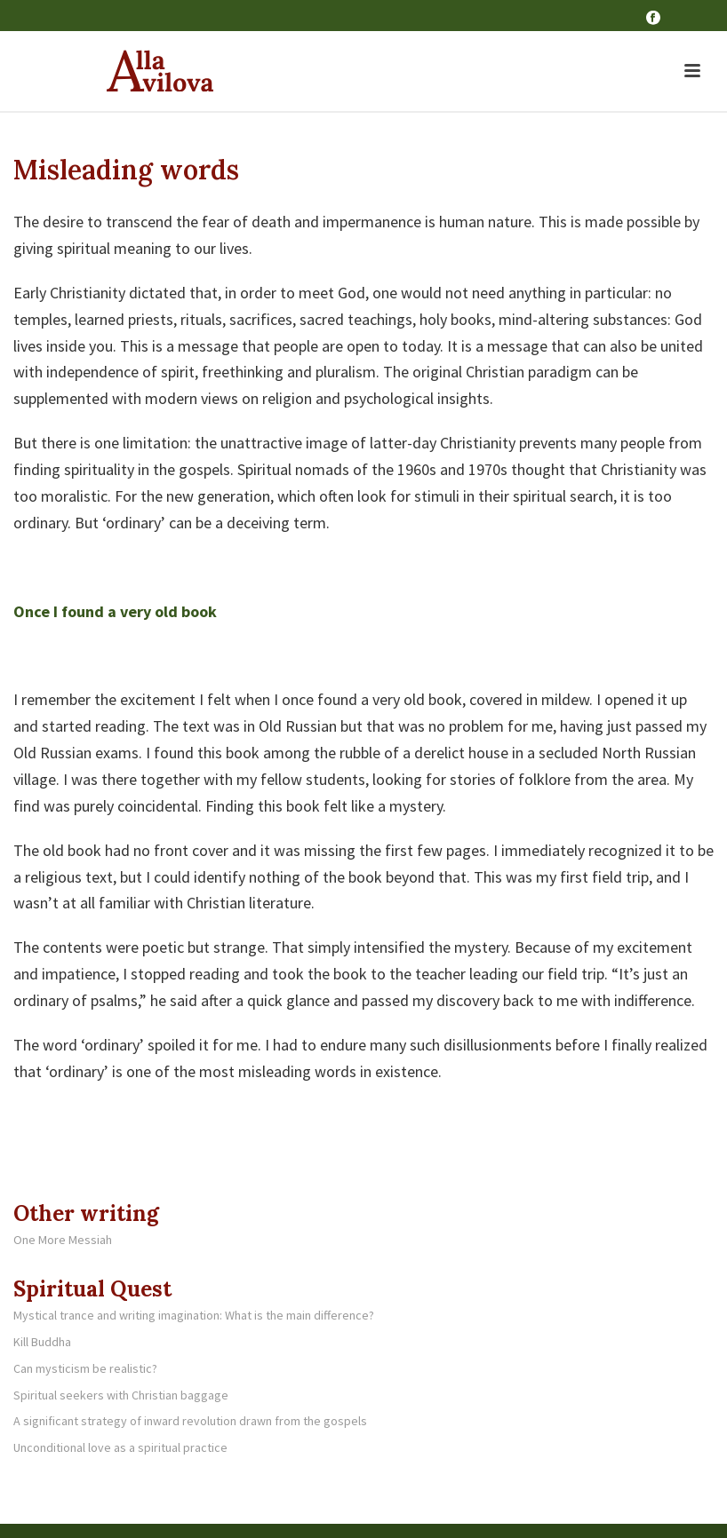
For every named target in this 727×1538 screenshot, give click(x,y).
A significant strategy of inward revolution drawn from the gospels (190, 1421)
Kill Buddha (42, 1342)
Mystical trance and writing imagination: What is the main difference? (193, 1315)
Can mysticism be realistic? (85, 1368)
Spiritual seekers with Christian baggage (120, 1395)
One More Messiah (62, 1240)
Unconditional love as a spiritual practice (120, 1447)
